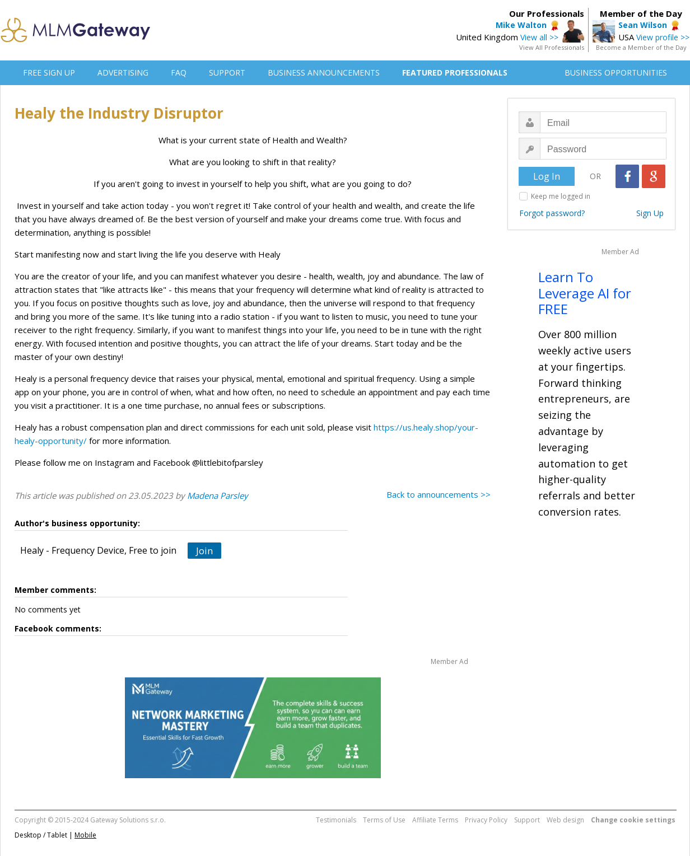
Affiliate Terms (435, 820)
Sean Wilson (642, 25)
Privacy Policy (486, 820)
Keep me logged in (560, 196)
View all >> (539, 37)
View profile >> (662, 37)
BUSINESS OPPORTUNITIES (616, 72)
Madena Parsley (217, 495)
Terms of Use (384, 820)
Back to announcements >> (438, 494)
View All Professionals (551, 47)
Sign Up (650, 213)
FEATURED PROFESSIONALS (454, 72)
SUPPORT (227, 72)
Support (527, 820)
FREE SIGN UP (49, 72)
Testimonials (336, 820)
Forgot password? (552, 213)
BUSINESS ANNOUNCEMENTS (324, 72)
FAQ (179, 72)
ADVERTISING (122, 72)
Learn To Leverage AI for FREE (584, 293)
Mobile (85, 835)
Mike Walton (521, 25)
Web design (565, 820)
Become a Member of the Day (641, 47)
